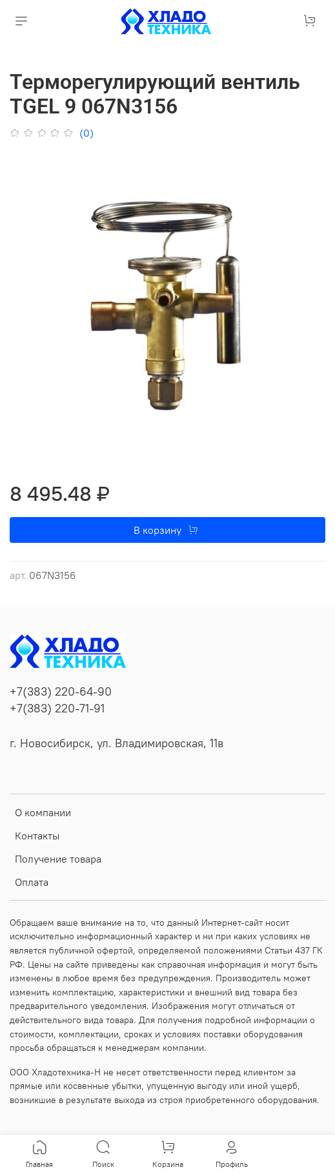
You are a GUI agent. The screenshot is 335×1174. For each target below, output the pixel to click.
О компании (43, 812)
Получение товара (58, 858)
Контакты (37, 835)
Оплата (31, 882)
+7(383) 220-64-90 (61, 692)
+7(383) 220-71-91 (57, 708)
